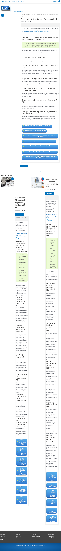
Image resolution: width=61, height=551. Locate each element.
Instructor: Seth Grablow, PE (21, 238)
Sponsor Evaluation (36, 536)
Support (22, 1)
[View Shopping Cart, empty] (56, 1)
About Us (18, 534)
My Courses (4, 1)
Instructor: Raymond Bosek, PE (42, 31)
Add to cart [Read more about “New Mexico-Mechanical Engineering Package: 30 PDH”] (19, 214)
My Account (12, 1)
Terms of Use (51, 534)
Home (22, 14)
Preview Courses (36, 24)
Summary (24, 24)
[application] (48, 6)
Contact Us (18, 536)
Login (17, 1)
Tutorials (34, 534)
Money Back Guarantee (53, 537)
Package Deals (27, 14)
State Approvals (19, 537)
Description (29, 24)
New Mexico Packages (35, 14)
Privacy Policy (51, 536)
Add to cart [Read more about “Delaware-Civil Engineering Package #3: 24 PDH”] (49, 193)
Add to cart (23, 166)
